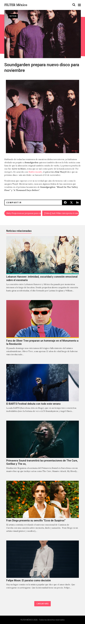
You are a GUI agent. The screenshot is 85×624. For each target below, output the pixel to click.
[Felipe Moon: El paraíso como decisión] (42, 568)
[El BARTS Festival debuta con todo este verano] (42, 391)
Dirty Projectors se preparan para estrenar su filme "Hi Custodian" (23, 213)
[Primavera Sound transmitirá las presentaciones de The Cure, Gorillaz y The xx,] (42, 449)
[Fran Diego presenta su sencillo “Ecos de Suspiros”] (42, 509)
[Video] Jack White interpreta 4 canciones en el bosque (61, 213)
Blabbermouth (35, 172)
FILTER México (15, 5)
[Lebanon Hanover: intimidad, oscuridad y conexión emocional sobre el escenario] (42, 266)
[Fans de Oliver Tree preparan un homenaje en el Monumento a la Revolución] (42, 330)
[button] (73, 4)
